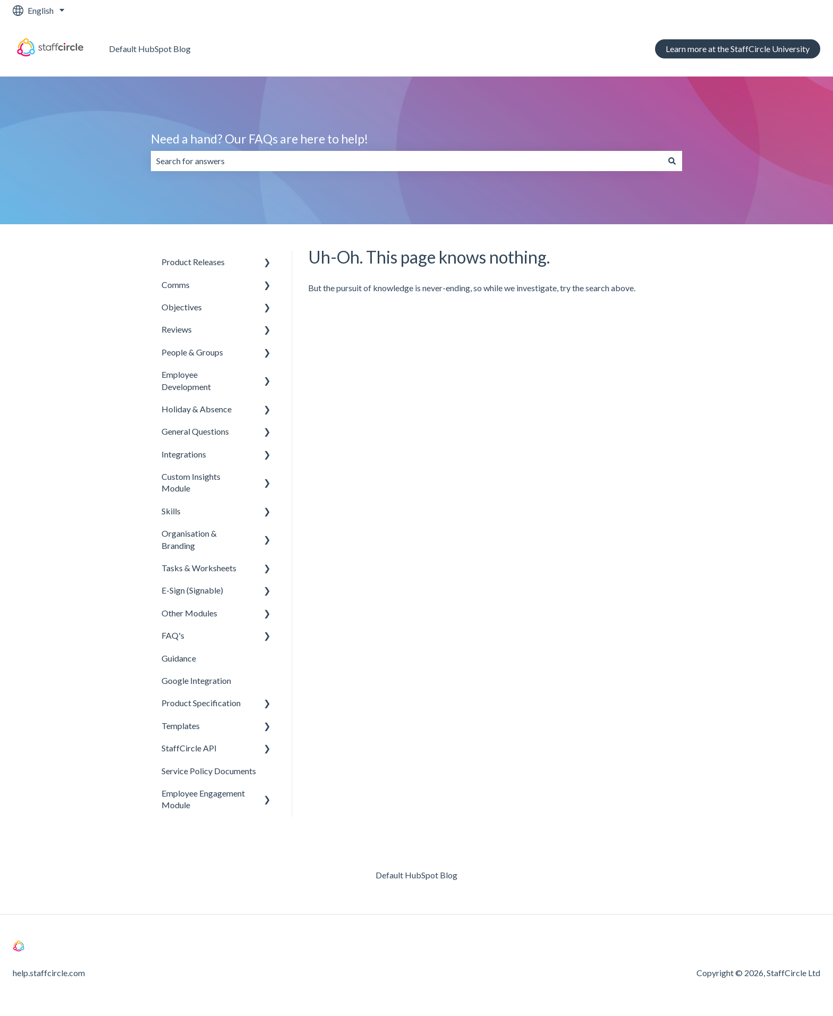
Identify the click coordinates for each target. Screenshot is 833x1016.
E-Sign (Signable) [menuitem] (192, 590)
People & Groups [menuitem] (192, 352)
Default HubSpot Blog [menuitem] (416, 875)
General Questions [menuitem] (195, 431)
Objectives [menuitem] (182, 307)
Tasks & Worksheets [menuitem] (199, 568)
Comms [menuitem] (176, 285)
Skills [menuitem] (171, 511)
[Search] (672, 161)
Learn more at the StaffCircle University (738, 49)
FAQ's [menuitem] (173, 635)
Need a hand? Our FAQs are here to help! (259, 138)
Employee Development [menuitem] (186, 380)
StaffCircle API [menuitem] (189, 748)
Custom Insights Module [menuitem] (191, 482)
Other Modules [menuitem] (189, 613)
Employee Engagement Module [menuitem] (203, 799)
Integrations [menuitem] (184, 454)
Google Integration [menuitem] (196, 680)
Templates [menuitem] (181, 726)
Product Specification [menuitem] (201, 703)
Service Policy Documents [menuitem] (209, 771)
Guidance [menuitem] (179, 658)
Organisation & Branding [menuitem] (189, 539)
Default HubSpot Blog (150, 49)
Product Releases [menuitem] (193, 262)
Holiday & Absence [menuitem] (197, 409)
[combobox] (406, 161)
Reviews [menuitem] (177, 329)
